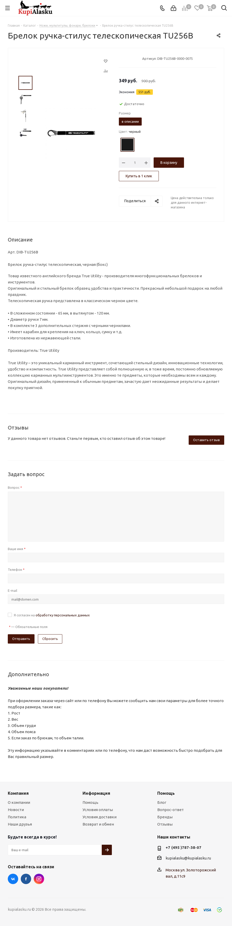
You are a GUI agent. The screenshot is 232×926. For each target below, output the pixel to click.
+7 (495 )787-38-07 (183, 847)
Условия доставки (100, 817)
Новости (16, 809)
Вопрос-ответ (170, 809)
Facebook (26, 879)
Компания (18, 793)
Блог (161, 802)
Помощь (90, 802)
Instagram (39, 879)
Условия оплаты (98, 809)
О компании (19, 802)
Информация (96, 793)
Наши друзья (20, 824)
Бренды (165, 817)
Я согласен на (52, 615)
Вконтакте (13, 879)
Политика (17, 817)
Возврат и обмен (98, 824)
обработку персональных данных (63, 615)
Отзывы (165, 824)
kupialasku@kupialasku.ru (188, 858)
